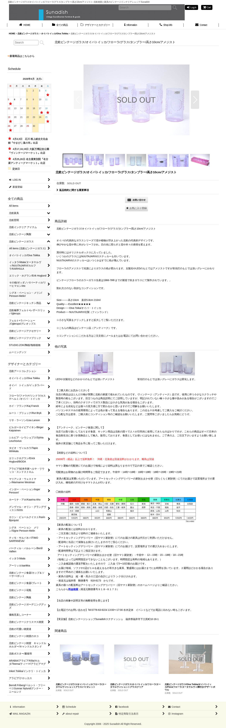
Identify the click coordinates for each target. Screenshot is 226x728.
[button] (78, 100)
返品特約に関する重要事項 (72, 190)
